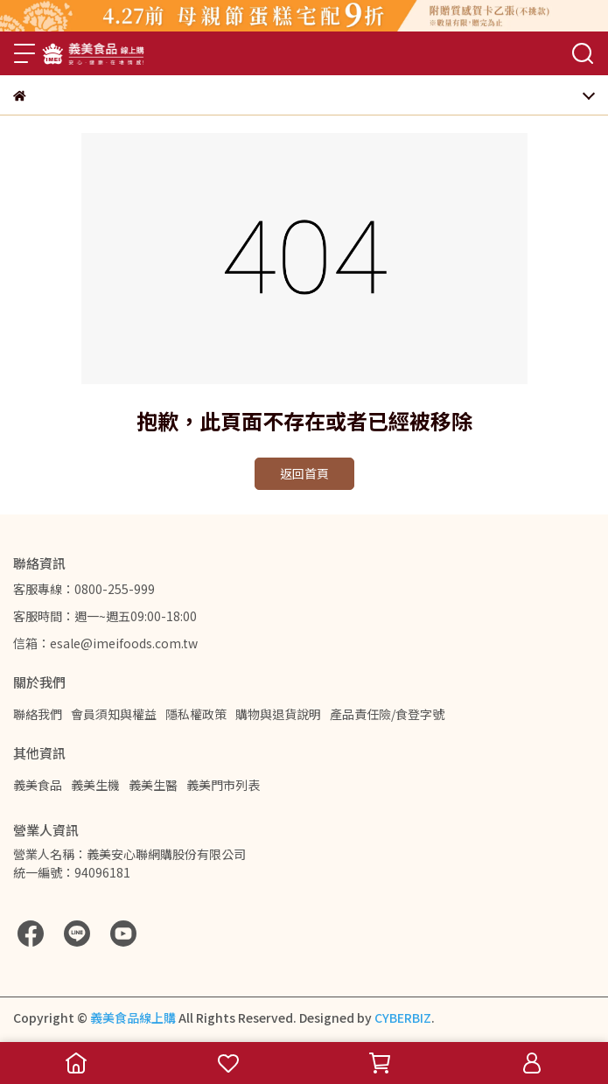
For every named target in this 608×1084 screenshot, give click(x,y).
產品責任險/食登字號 (387, 714)
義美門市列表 (223, 785)
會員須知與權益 (114, 714)
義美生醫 (153, 785)
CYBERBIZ (402, 1017)
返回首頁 (304, 473)
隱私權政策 (196, 714)
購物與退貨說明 (278, 714)
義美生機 (95, 785)
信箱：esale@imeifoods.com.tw (105, 643)
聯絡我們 (37, 714)
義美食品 (37, 785)
